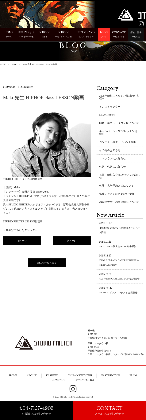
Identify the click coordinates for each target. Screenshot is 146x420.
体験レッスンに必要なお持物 (116, 194)
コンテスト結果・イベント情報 (117, 142)
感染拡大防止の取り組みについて (119, 202)
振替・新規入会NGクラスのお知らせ (119, 176)
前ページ (22, 241)
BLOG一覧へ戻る (46, 263)
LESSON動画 (107, 115)
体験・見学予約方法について (116, 186)
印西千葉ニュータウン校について (119, 123)
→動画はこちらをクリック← (20, 230)
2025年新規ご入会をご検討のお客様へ (119, 97)
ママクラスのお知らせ (112, 158)
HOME (3, 64)
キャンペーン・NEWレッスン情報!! (118, 133)
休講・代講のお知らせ (112, 167)
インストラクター (110, 107)
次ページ (71, 241)
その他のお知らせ (110, 150)
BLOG (14, 64)
